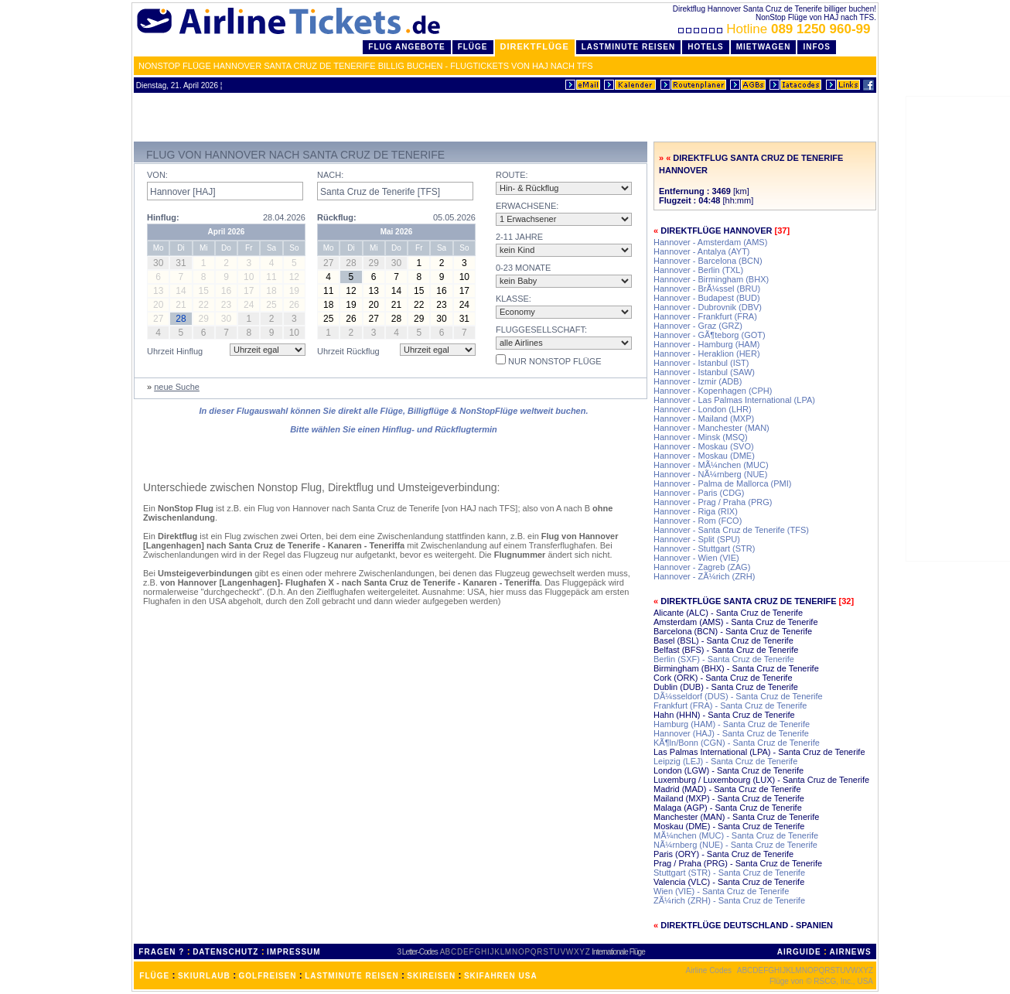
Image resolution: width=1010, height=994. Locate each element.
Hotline (776, 29)
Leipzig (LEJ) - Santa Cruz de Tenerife (725, 761)
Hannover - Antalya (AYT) (701, 251)
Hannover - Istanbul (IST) (701, 362)
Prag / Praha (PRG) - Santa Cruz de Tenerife (737, 863)
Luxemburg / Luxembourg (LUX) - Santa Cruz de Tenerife (761, 779)
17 (464, 290)
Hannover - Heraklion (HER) (706, 353)
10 (464, 277)
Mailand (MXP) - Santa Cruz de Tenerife (728, 798)
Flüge (473, 47)
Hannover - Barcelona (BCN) (708, 260)
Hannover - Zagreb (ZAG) (701, 567)
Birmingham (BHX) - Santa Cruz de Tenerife (736, 668)
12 (351, 290)
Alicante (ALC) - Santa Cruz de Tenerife (728, 612)
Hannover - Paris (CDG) (698, 492)
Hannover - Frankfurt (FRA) (705, 316)
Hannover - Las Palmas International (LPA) (734, 400)
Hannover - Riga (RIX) (695, 511)
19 (351, 304)
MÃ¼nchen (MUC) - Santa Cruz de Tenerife (735, 835)
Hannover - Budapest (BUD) (706, 297)
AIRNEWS (850, 952)
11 (328, 290)
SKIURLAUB (204, 976)
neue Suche (177, 386)
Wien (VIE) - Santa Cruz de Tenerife (721, 891)
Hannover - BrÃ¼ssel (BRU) (706, 288)
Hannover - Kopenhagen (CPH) (712, 390)
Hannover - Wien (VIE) (696, 557)
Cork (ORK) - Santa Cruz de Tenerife (723, 677)
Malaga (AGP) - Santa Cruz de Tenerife (727, 807)
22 (419, 304)
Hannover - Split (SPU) (696, 539)
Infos (817, 47)
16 (441, 290)
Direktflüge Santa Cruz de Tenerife (748, 601)
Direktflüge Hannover (716, 230)
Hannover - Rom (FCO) (697, 520)
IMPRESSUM (294, 952)
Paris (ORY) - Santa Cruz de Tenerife (723, 854)
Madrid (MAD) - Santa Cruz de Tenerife (727, 789)
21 (396, 304)
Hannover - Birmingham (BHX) (711, 279)
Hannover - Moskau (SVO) (703, 446)
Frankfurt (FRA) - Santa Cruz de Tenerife (730, 705)
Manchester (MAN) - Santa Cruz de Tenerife (736, 817)
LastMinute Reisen (628, 47)
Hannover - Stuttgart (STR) (704, 548)
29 (419, 318)
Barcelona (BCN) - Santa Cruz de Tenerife (732, 631)
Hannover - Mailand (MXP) (703, 418)
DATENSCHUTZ (225, 952)
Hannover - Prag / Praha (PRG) (712, 502)
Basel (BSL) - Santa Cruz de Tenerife (723, 640)
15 (419, 290)
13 (374, 290)
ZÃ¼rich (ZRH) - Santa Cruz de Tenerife (729, 900)
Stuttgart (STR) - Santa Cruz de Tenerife (729, 872)
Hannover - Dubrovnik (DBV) (707, 307)
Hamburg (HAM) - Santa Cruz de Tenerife (731, 724)
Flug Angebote (406, 47)
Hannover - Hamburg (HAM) (706, 344)
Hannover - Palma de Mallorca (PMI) (722, 483)
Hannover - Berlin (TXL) (698, 270)
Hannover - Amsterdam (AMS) (710, 242)
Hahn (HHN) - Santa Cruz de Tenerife (724, 714)
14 (396, 290)
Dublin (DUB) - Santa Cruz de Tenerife (725, 687)
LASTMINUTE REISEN (351, 976)
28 (396, 318)
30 (441, 318)
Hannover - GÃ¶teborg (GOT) (709, 335)
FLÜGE (154, 976)
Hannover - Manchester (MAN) (711, 427)
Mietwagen (763, 47)
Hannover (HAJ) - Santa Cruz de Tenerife (731, 733)
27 (374, 318)
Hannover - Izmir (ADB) (697, 381)
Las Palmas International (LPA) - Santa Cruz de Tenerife (759, 752)
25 (328, 318)
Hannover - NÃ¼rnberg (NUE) (710, 474)
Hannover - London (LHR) (702, 409)
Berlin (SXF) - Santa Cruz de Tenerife (723, 659)
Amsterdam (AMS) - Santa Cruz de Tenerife (735, 622)
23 (441, 304)
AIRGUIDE (799, 952)
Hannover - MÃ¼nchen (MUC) (711, 465)
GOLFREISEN (268, 976)
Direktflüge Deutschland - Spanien (746, 925)
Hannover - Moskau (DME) (704, 455)
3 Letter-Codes (418, 952)
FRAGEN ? (161, 952)
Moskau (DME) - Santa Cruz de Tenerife (728, 826)
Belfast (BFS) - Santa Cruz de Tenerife (726, 649)
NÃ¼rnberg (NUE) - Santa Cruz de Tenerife (735, 844)
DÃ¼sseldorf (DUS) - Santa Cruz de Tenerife (738, 696)
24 (464, 304)
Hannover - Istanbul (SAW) (704, 372)
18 (328, 304)
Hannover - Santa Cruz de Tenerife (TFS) (731, 530)
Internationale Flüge (618, 952)
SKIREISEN (431, 976)
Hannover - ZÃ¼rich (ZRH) (704, 576)
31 (464, 318)
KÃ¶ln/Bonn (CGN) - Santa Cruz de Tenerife (736, 742)
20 (374, 304)
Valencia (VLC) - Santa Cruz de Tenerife (728, 881)
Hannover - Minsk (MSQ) (700, 437)
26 (351, 318)
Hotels (706, 47)
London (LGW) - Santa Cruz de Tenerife (728, 770)
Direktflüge (534, 46)
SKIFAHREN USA (500, 976)
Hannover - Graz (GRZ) (697, 325)
